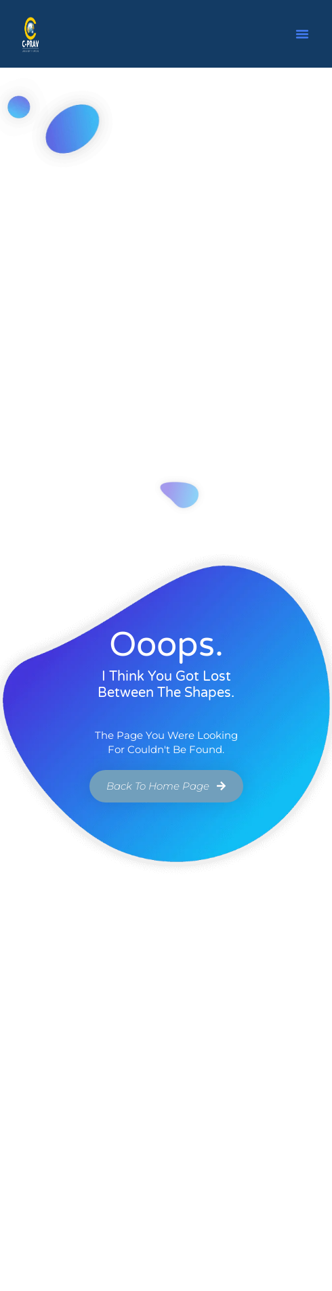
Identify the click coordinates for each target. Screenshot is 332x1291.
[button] (302, 34)
